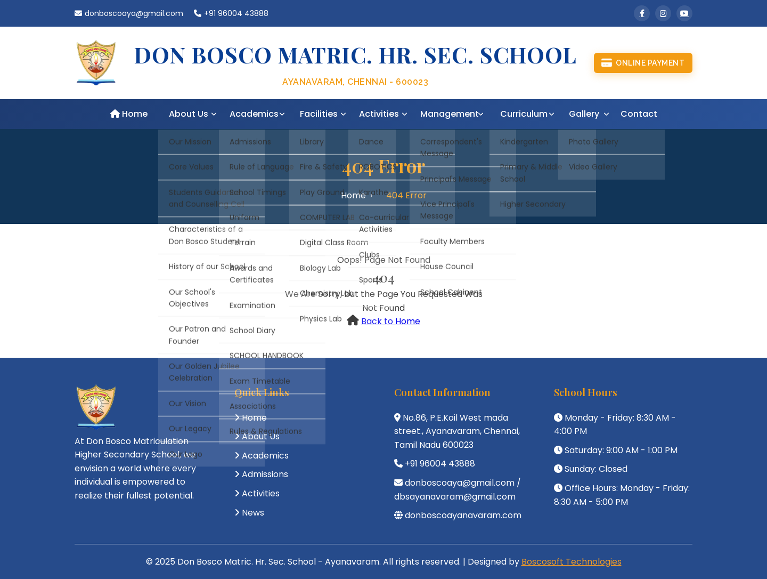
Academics (254, 114)
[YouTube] (684, 13)
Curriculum (524, 114)
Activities (379, 114)
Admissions (265, 474)
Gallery (584, 114)
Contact (639, 114)
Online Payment (642, 63)
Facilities (319, 114)
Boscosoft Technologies (571, 562)
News (253, 512)
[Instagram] (663, 13)
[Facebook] (642, 13)
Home (129, 114)
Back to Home (390, 321)
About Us (188, 114)
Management (449, 114)
